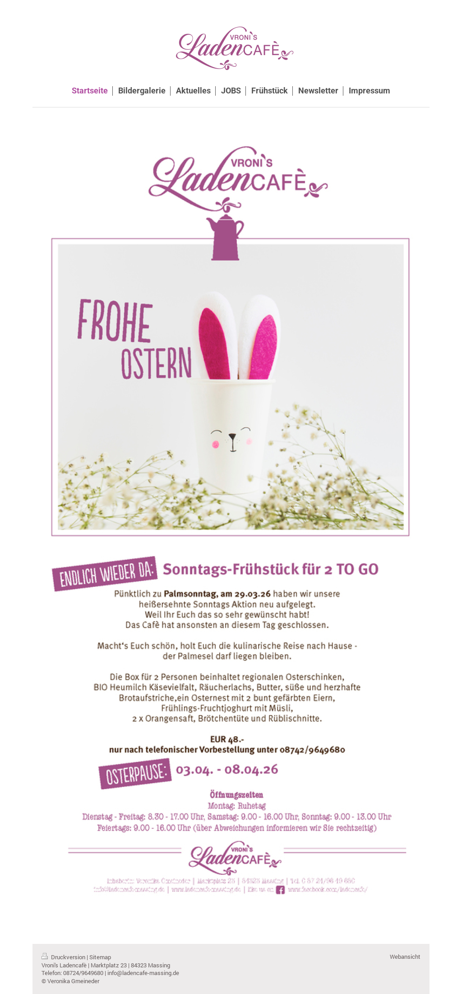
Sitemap (100, 957)
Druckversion (64, 957)
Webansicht (405, 956)
